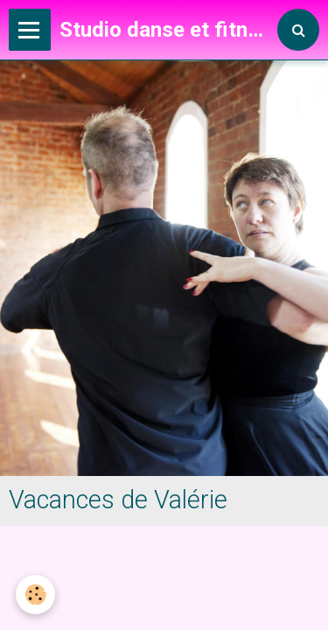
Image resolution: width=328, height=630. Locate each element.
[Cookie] (35, 594)
